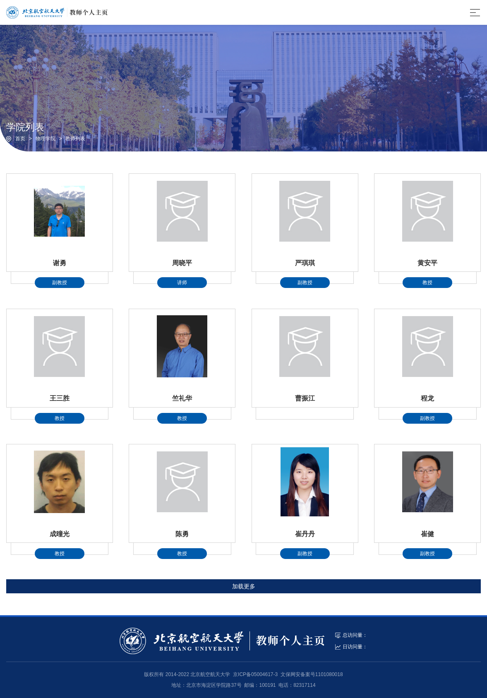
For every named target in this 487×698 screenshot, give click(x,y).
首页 (20, 139)
